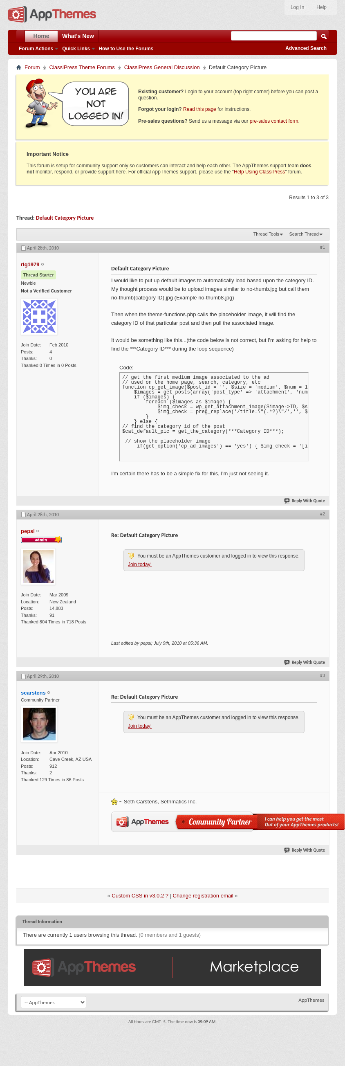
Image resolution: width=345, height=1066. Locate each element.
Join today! (140, 564)
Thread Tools (266, 234)
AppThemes (311, 1000)
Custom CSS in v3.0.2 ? (140, 896)
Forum (32, 67)
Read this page (199, 109)
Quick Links (76, 49)
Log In (297, 7)
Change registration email (203, 896)
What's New (78, 36)
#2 (322, 514)
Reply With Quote (305, 501)
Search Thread (304, 234)
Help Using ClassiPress (259, 172)
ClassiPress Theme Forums (82, 67)
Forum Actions (36, 49)
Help (321, 7)
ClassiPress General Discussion (162, 67)
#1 (322, 247)
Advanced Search (306, 48)
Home (41, 36)
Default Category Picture (65, 217)
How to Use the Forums (126, 49)
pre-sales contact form (274, 121)
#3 (322, 675)
